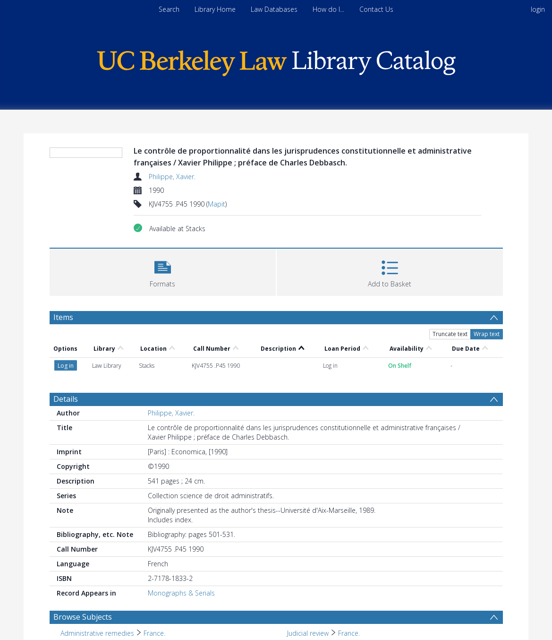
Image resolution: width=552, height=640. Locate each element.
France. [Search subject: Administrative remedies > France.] (154, 633)
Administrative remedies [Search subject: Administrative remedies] (97, 633)
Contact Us (376, 9)
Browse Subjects (82, 617)
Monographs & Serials (181, 592)
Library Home (215, 9)
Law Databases (274, 9)
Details (65, 399)
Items (63, 317)
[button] (163, 271)
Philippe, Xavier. (172, 176)
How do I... (328, 9)
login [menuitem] (538, 9)
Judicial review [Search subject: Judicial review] (308, 633)
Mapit (216, 203)
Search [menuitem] (169, 9)
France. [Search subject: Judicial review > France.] (349, 633)
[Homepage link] (276, 61)
